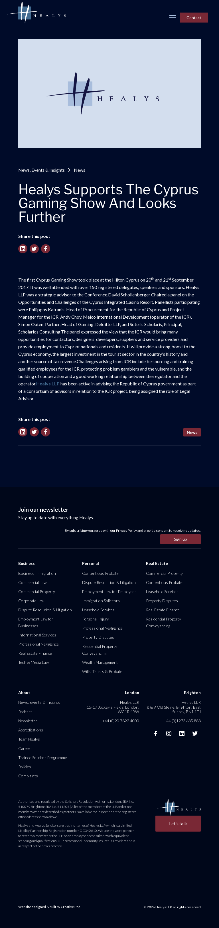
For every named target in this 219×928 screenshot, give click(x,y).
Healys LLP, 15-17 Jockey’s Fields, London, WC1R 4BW (113, 707)
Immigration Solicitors (101, 600)
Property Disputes (98, 637)
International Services (37, 634)
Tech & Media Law (33, 662)
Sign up (180, 539)
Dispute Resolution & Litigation (45, 609)
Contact (193, 17)
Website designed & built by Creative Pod (49, 907)
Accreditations (30, 729)
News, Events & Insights (41, 170)
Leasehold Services (98, 609)
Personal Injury (95, 618)
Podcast (25, 711)
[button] (173, 18)
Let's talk (178, 823)
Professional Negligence (38, 644)
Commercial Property (36, 591)
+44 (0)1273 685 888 (182, 720)
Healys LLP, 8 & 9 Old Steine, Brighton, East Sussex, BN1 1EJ (174, 707)
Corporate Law (31, 600)
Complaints (28, 775)
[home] (36, 13)
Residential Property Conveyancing (99, 650)
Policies (24, 766)
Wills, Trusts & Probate (102, 671)
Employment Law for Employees (109, 591)
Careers (25, 748)
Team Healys (29, 739)
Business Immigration (37, 573)
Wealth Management (100, 662)
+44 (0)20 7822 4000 (120, 720)
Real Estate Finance (35, 653)
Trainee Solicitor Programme (42, 757)
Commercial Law (32, 582)
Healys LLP (48, 383)
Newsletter (27, 720)
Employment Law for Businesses (35, 622)
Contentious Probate (100, 573)
